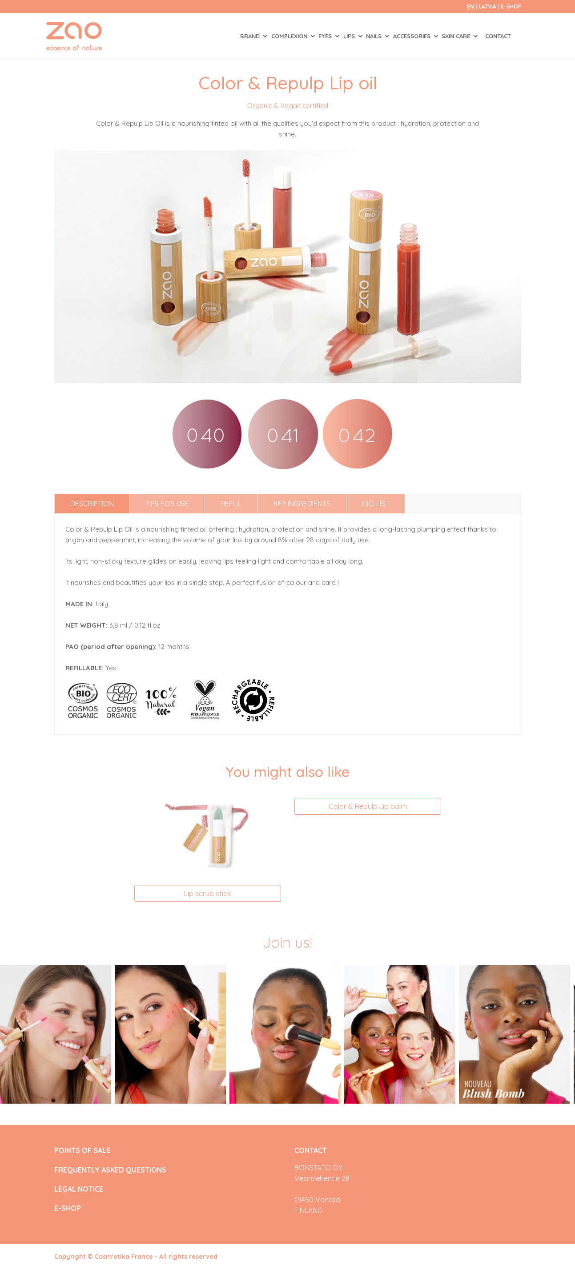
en (470, 6)
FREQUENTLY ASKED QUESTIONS (110, 1170)
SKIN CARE (457, 36)
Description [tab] (92, 503)
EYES (326, 36)
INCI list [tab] (375, 503)
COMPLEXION (290, 36)
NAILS (374, 36)
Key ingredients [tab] (301, 503)
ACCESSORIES (412, 36)
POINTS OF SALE (82, 1150)
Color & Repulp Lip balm (368, 806)
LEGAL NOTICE (78, 1189)
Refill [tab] (231, 503)
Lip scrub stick (207, 893)
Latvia (488, 6)
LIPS (350, 36)
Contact (498, 36)
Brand (250, 36)
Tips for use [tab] (167, 503)
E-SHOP (511, 6)
